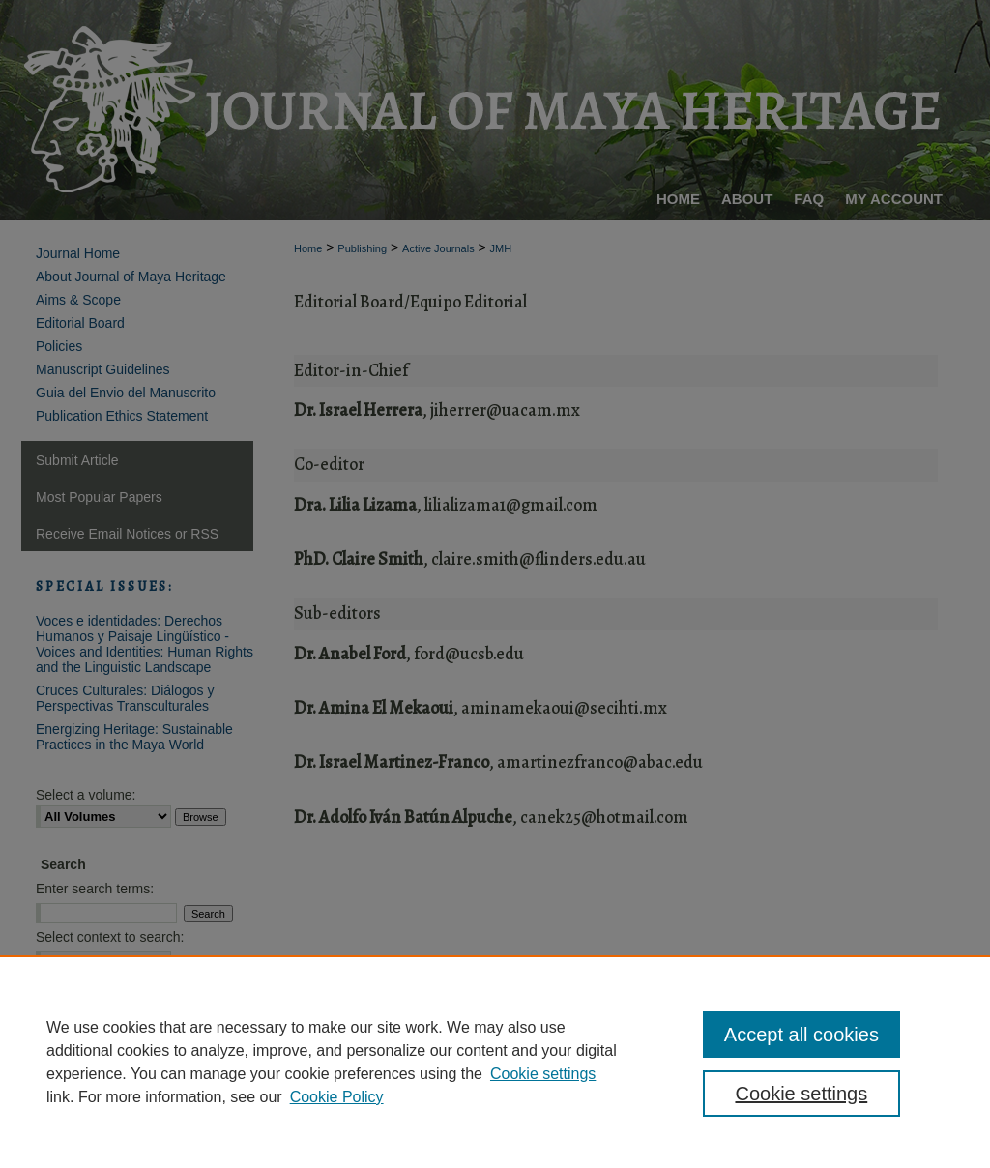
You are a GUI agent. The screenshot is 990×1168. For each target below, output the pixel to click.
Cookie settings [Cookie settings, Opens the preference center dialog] (801, 1093)
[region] (495, 1061)
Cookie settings (543, 1074)
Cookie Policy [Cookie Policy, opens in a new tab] (337, 1097)
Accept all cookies (801, 1034)
